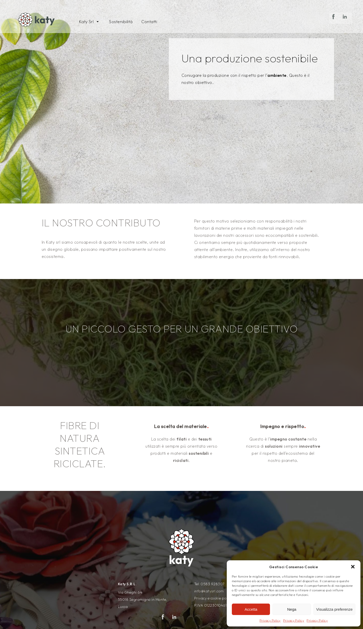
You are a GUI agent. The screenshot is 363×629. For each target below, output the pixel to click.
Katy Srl (86, 21)
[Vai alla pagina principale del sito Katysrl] (37, 20)
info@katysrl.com (209, 591)
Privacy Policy (270, 620)
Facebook (335, 23)
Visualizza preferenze (334, 609)
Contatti (149, 21)
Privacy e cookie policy (213, 598)
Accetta (251, 609)
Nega (291, 609)
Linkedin (346, 23)
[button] (352, 566)
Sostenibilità (120, 21)
